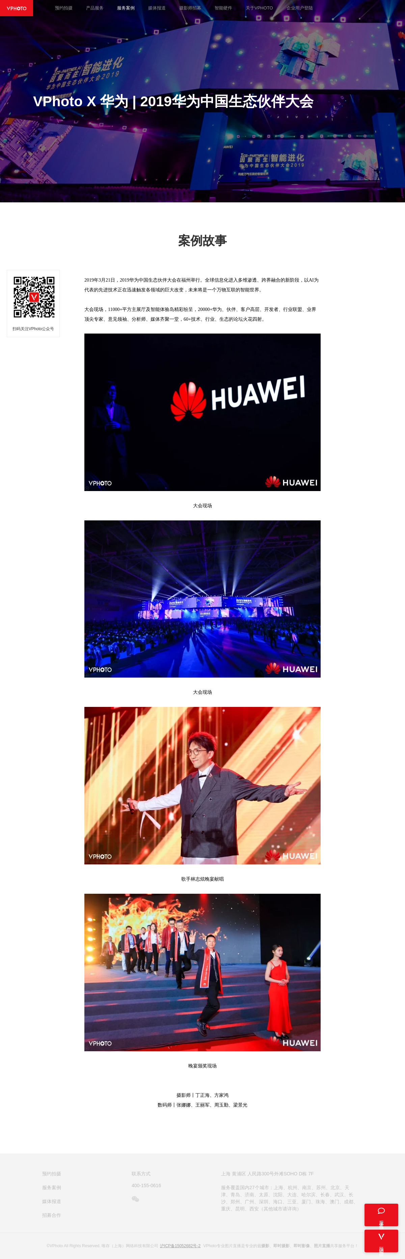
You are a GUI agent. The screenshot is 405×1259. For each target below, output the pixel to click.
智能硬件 (223, 7)
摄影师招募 (190, 7)
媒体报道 (157, 7)
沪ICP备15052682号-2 (180, 1245)
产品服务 (95, 7)
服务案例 (126, 7)
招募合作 (51, 1215)
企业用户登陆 (300, 7)
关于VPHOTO (259, 7)
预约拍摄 (64, 7)
